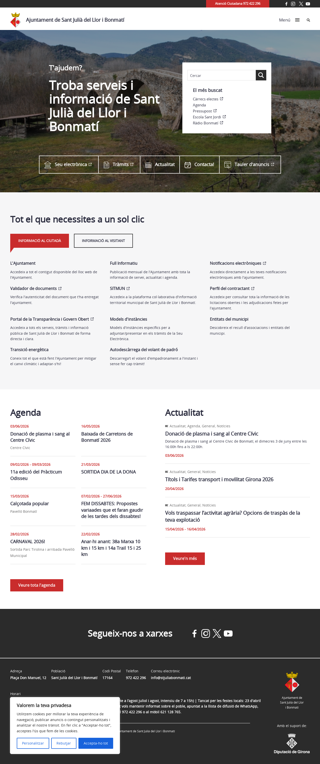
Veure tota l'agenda (36, 585)
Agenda (199, 104)
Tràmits (116, 164)
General (208, 426)
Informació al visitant (103, 240)
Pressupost (202, 110)
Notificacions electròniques (235, 263)
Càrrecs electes (205, 98)
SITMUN (117, 288)
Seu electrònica (65, 164)
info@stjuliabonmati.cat (171, 677)
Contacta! (199, 164)
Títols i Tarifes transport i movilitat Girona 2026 (219, 479)
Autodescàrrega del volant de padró (144, 349)
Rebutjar (63, 743)
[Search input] (221, 75)
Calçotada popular (29, 504)
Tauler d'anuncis (246, 164)
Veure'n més (185, 558)
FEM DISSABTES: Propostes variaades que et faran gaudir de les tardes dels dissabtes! (112, 510)
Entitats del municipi (229, 319)
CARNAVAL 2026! (27, 541)
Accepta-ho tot (96, 743)
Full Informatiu (123, 263)
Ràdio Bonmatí (205, 122)
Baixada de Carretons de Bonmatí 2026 (107, 437)
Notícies (223, 426)
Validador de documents (33, 288)
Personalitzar (33, 743)
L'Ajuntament (22, 263)
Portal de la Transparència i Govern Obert (49, 319)
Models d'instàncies (128, 319)
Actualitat (160, 164)
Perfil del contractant (230, 288)
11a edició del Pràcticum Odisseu (36, 475)
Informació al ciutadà (39, 240)
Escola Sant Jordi (207, 116)
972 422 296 (136, 677)
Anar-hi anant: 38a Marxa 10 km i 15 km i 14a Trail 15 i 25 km (111, 547)
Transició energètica (29, 349)
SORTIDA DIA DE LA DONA (108, 472)
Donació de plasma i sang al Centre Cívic (40, 437)
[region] (65, 725)
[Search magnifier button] (261, 75)
